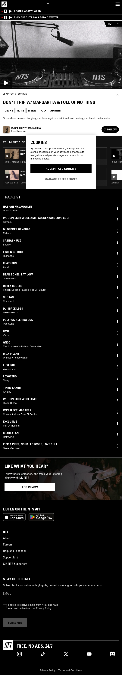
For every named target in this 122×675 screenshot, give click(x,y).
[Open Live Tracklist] (109, 24)
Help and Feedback (14, 551)
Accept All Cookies (61, 169)
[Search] (48, 4)
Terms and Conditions (70, 670)
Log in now (30, 487)
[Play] (61, 55)
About (6, 538)
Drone (9, 110)
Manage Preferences (61, 179)
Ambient (56, 110)
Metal (32, 110)
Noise (20, 110)
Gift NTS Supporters (15, 564)
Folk (43, 110)
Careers (7, 544)
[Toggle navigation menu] (117, 4)
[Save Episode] (117, 93)
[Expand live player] (118, 24)
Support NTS (10, 557)
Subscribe (15, 622)
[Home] (4, 4)
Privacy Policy (43, 608)
